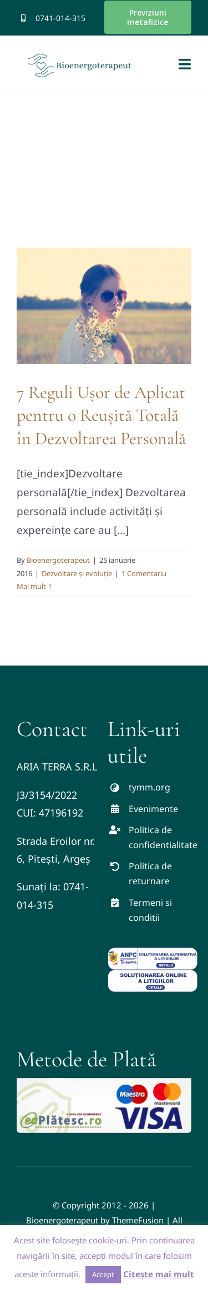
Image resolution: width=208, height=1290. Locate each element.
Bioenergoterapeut (58, 560)
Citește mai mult (158, 1273)
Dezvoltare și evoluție (77, 573)
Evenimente (153, 809)
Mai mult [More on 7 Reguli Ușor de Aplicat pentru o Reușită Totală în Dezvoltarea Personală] (31, 586)
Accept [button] (103, 1274)
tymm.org (149, 787)
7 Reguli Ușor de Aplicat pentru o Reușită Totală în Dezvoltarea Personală (101, 415)
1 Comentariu (143, 573)
